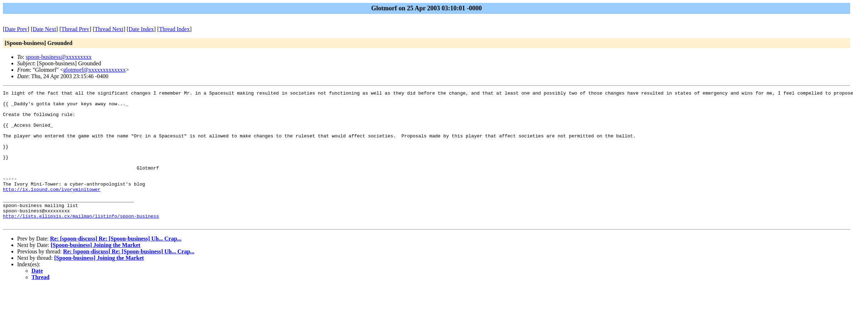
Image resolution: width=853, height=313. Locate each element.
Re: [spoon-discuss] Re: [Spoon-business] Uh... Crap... (116, 265)
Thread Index (174, 29)
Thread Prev (75, 29)
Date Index (141, 29)
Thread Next (109, 29)
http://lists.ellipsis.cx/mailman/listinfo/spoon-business (81, 241)
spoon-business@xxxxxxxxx (59, 57)
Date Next (44, 29)
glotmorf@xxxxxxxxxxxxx (94, 70)
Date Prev (16, 29)
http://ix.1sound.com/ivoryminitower (51, 209)
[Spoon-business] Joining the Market (95, 272)
